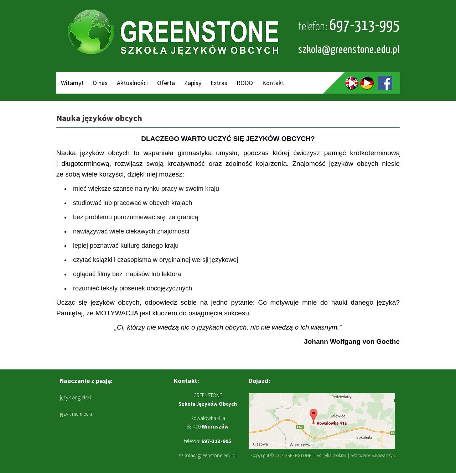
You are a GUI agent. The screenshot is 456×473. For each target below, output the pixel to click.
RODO (245, 83)
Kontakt (273, 83)
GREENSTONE (297, 455)
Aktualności (132, 83)
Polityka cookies (331, 455)
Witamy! (72, 83)
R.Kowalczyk (383, 455)
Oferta (166, 83)
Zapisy (192, 83)
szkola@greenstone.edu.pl (349, 49)
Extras (219, 83)
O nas (100, 83)
